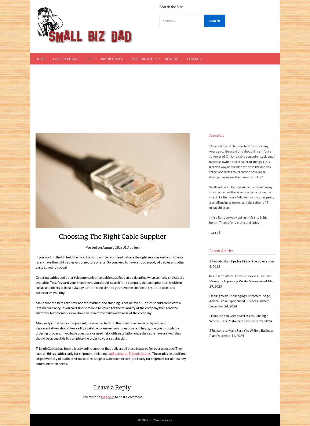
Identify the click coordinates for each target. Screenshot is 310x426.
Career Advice (66, 59)
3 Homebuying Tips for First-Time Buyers (238, 261)
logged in (107, 397)
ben (137, 247)
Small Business (144, 59)
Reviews (172, 59)
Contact (195, 59)
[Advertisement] (155, 96)
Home (41, 59)
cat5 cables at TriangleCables (129, 353)
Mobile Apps (112, 59)
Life (90, 59)
